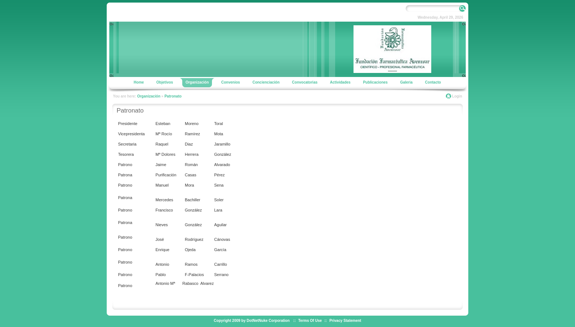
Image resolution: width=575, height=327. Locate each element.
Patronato (173, 96)
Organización (148, 96)
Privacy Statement (345, 321)
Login (457, 96)
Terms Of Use (310, 321)
